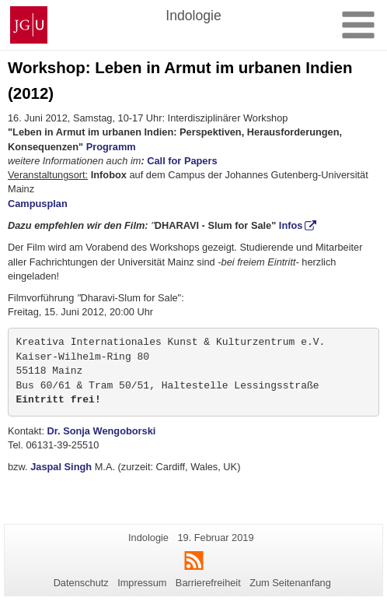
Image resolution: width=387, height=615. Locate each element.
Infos (291, 225)
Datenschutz (81, 583)
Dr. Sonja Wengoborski (101, 431)
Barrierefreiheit (208, 583)
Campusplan (38, 203)
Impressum (141, 583)
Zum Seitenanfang (290, 583)
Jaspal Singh (61, 467)
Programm (111, 147)
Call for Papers (182, 161)
